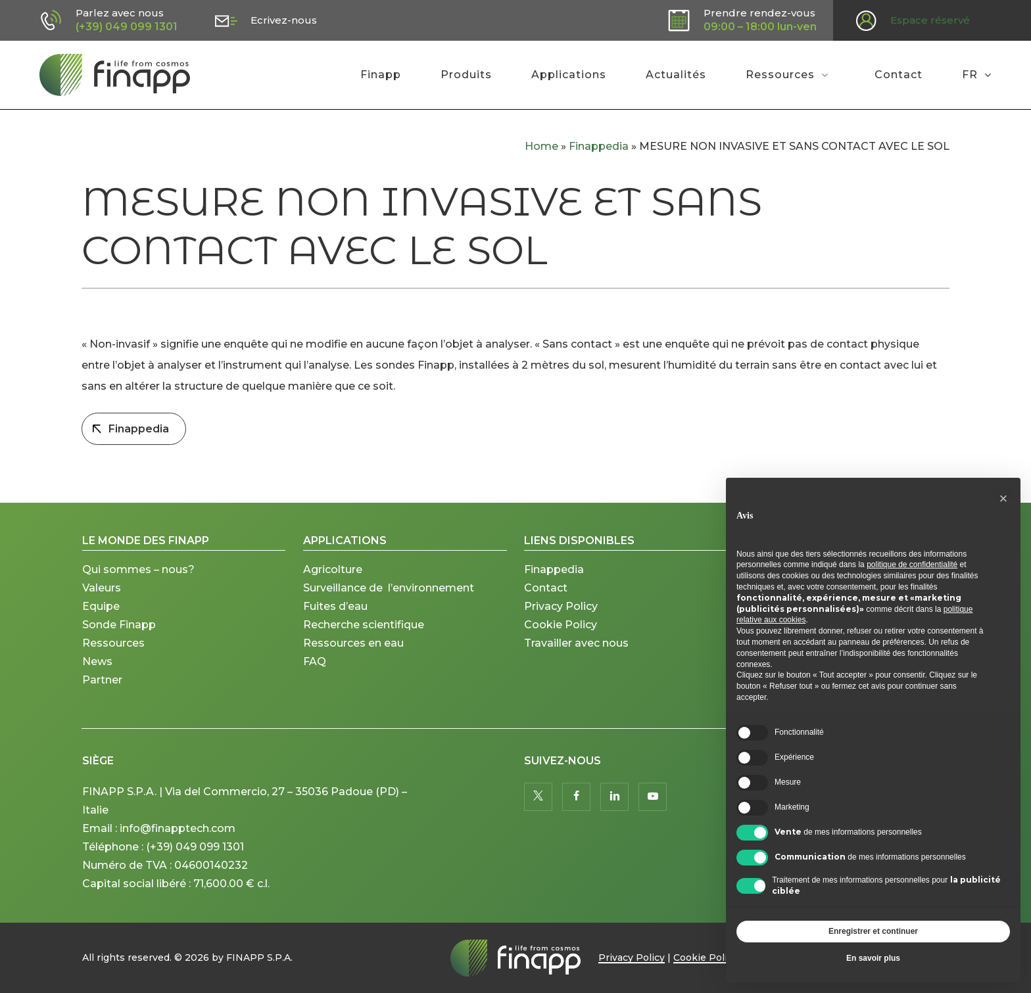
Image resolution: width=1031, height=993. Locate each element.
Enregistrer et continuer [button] (873, 931)
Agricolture (332, 569)
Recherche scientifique (363, 624)
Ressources (113, 643)
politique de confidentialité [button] (912, 564)
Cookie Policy (560, 624)
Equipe (101, 606)
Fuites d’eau (335, 606)
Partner (102, 680)
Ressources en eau (353, 643)
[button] (1003, 498)
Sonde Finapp (119, 624)
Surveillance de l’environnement (388, 588)
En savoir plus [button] (873, 958)
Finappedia (599, 146)
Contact (545, 588)
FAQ (314, 661)
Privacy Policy (561, 606)
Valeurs (101, 588)
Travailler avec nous (576, 643)
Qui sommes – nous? (138, 569)
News (97, 661)
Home (541, 146)
